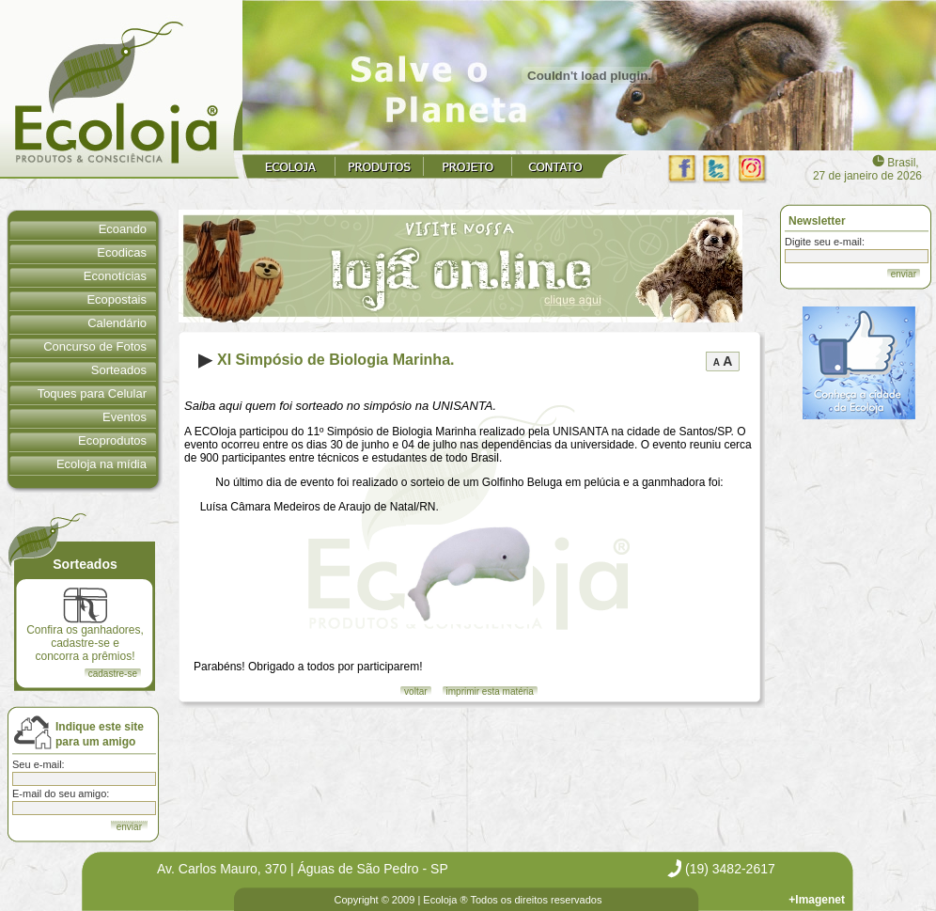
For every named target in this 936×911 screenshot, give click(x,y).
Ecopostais (116, 299)
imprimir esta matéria (490, 691)
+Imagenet (816, 899)
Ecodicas (122, 252)
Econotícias (115, 276)
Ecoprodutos (112, 440)
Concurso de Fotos (95, 346)
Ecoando (123, 229)
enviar (903, 274)
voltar (415, 691)
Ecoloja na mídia (101, 464)
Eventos (124, 417)
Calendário (117, 323)
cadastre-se (112, 673)
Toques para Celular (92, 393)
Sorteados (119, 370)
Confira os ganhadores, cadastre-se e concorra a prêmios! (85, 625)
